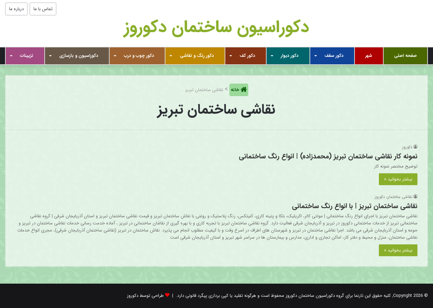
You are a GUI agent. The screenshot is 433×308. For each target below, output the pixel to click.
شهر (368, 55)
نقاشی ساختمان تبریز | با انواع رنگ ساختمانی (354, 206)
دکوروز (407, 147)
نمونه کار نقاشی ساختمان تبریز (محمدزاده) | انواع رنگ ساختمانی (328, 156)
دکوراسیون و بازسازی (78, 55)
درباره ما (16, 9)
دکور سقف (333, 55)
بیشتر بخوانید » (398, 179)
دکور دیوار (289, 55)
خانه (236, 89)
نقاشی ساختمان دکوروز (393, 197)
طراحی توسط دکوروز (145, 295)
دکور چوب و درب (139, 55)
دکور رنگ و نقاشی (197, 55)
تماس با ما (42, 9)
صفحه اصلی (405, 55)
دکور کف (247, 55)
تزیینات (26, 55)
